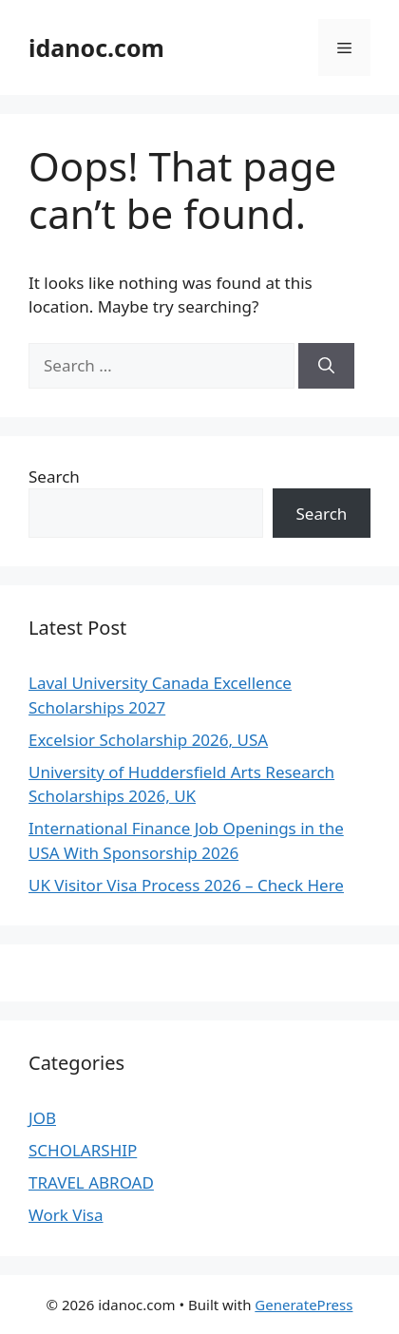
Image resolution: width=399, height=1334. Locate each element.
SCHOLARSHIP (82, 1150)
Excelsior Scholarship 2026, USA (148, 740)
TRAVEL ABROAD (91, 1182)
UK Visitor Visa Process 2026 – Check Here (186, 885)
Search (54, 476)
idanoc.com (96, 47)
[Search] (326, 366)
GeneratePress (303, 1304)
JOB (42, 1118)
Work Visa (66, 1215)
